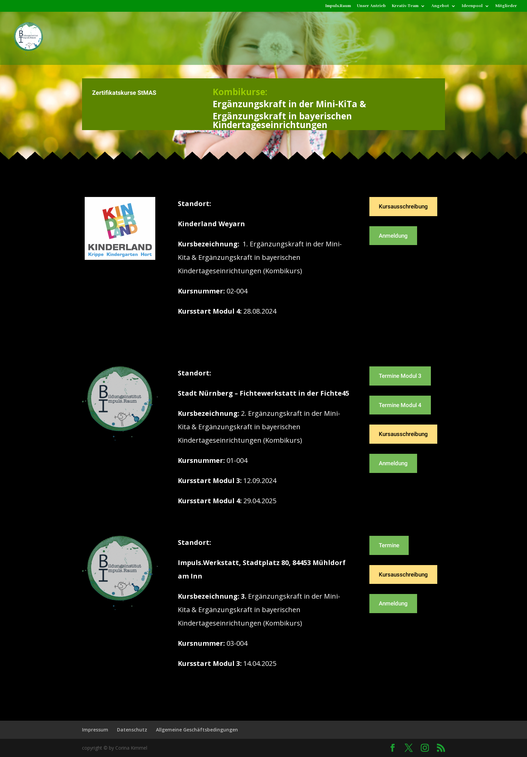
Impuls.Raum (338, 6)
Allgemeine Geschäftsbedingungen (197, 729)
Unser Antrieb (371, 6)
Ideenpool (472, 6)
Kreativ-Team (405, 6)
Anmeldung (393, 235)
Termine (389, 545)
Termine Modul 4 (400, 405)
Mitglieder (506, 6)
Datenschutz (132, 729)
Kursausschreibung (403, 206)
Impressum (95, 729)
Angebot (440, 6)
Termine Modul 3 (400, 375)
